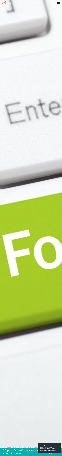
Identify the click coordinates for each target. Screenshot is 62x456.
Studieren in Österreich (17, 447)
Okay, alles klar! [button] (49, 453)
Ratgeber (9, 447)
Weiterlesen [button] (53, 450)
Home (4, 447)
